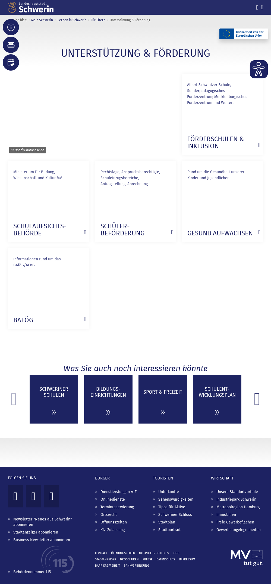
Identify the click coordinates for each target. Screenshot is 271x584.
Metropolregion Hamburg (238, 507)
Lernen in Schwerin (72, 20)
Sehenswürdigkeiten (175, 499)
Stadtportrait (169, 530)
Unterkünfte (168, 492)
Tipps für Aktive (171, 507)
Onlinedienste (112, 499)
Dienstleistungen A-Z (118, 492)
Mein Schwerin (42, 20)
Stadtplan (166, 522)
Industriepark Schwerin (236, 499)
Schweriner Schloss (175, 514)
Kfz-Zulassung (112, 530)
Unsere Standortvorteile (237, 492)
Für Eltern (98, 20)
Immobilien (226, 514)
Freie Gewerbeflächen (235, 522)
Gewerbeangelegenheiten (238, 530)
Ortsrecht (108, 514)
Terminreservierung (117, 507)
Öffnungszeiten (113, 522)
